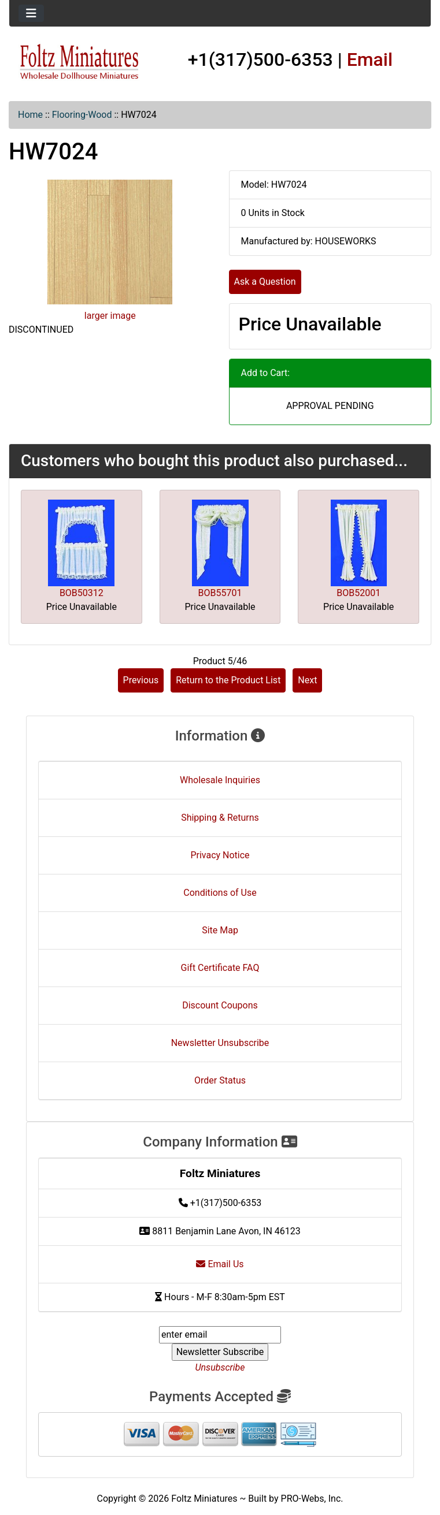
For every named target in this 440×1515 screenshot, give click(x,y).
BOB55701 (220, 592)
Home (30, 114)
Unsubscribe (220, 1367)
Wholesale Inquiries (220, 780)
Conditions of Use (219, 892)
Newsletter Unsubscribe (220, 1042)
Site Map (220, 930)
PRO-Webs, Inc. (312, 1498)
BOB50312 (81, 592)
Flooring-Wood (82, 114)
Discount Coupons (220, 1005)
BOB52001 (358, 592)
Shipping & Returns (220, 817)
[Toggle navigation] (31, 13)
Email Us (219, 1264)
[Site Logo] (79, 62)
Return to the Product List (228, 680)
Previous (141, 680)
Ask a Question (265, 281)
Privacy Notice (219, 855)
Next (307, 680)
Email (370, 59)
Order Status (220, 1080)
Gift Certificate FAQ (220, 967)
